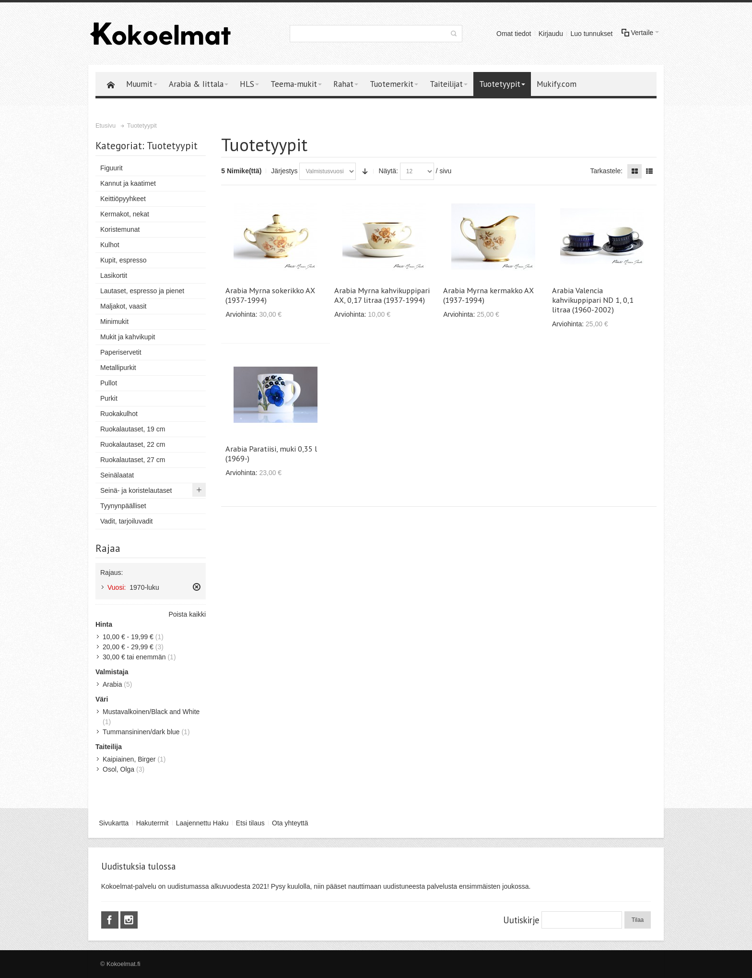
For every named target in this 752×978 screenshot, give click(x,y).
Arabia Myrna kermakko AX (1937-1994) (488, 295)
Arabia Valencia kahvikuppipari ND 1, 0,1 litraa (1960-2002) (593, 300)
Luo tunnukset (591, 33)
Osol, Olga (118, 769)
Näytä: (388, 171)
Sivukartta (114, 823)
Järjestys (284, 171)
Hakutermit (152, 823)
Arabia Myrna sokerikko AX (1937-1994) (270, 295)
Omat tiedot (513, 33)
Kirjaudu (551, 33)
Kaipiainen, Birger (129, 759)
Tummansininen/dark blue (141, 732)
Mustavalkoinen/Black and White (151, 712)
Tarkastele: (606, 171)
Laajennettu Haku (202, 823)
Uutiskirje (521, 920)
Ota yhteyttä (290, 823)
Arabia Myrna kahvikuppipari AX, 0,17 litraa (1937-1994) (382, 295)
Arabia (112, 684)
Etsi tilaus (250, 823)
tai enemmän (134, 657)
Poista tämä (196, 587)
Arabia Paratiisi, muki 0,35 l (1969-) (271, 453)
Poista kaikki (187, 614)
